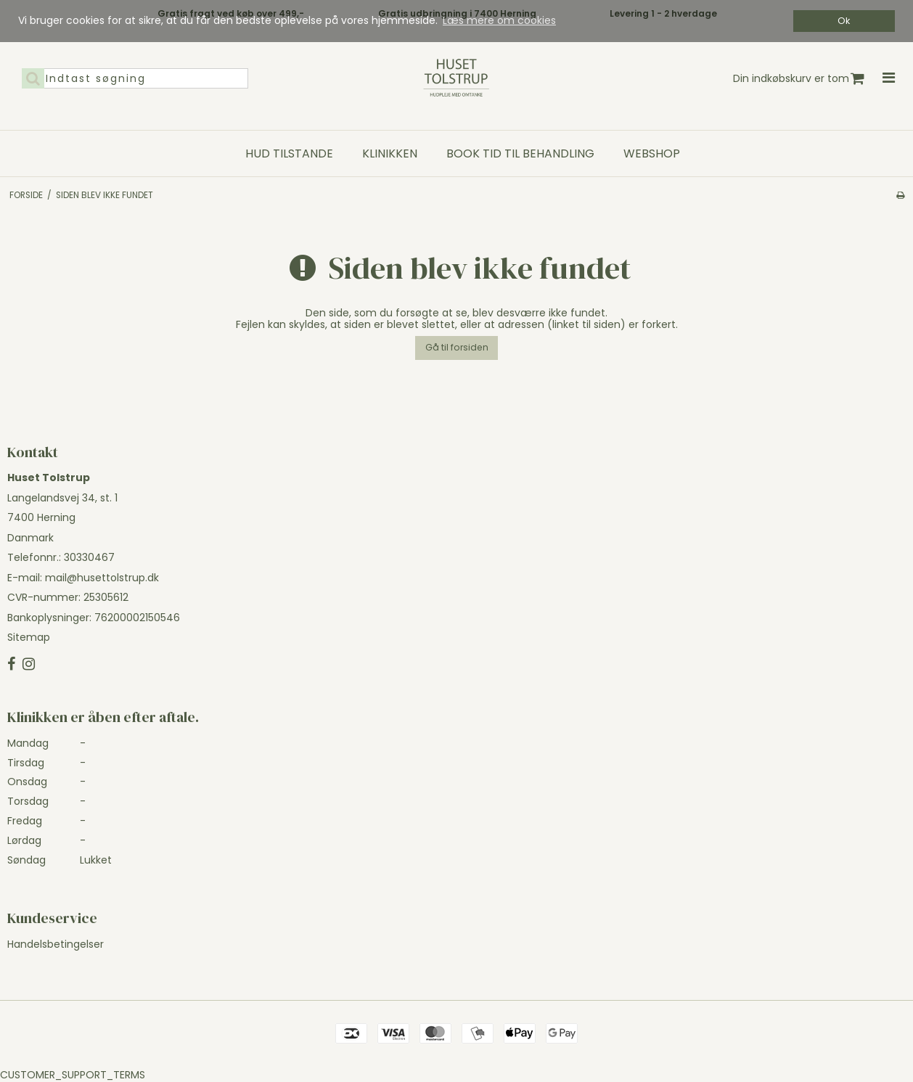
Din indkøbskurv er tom (798, 79)
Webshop (651, 154)
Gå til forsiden (456, 347)
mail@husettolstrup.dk (102, 577)
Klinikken (389, 154)
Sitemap (28, 637)
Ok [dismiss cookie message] (844, 21)
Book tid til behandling (520, 154)
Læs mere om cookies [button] (499, 20)
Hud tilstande (289, 154)
